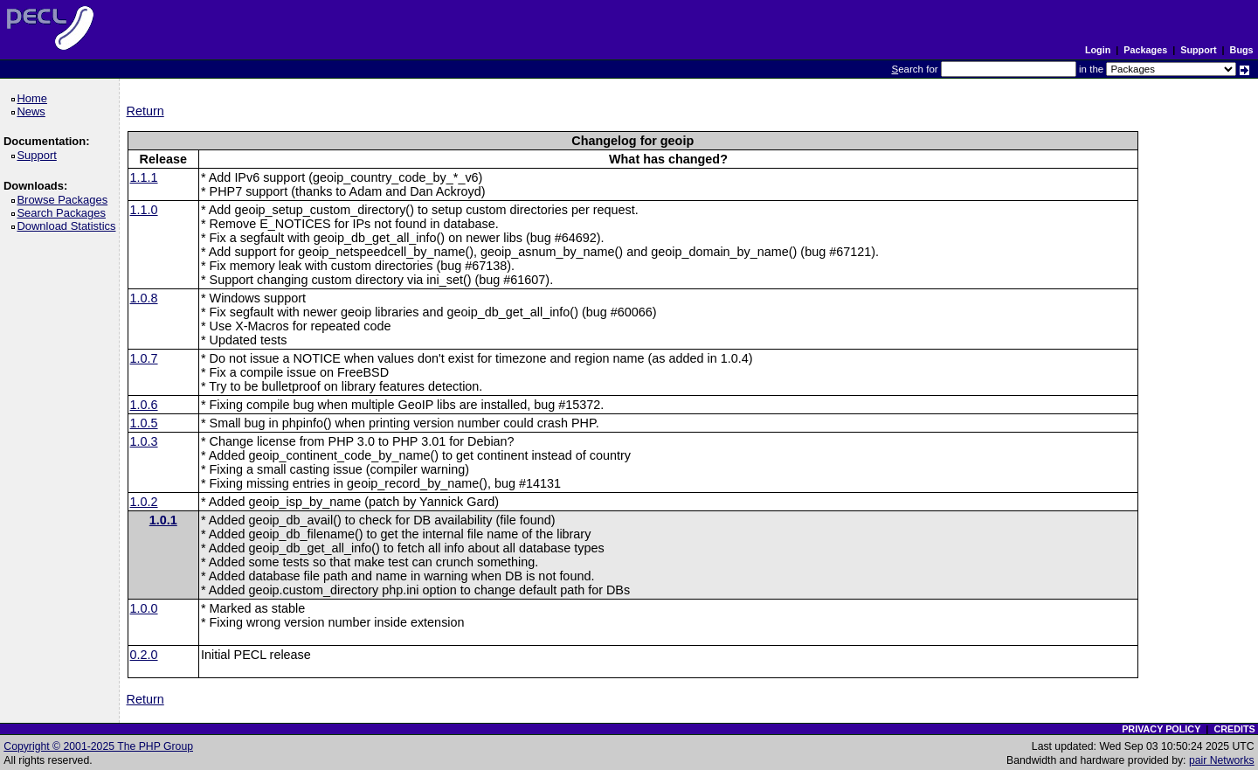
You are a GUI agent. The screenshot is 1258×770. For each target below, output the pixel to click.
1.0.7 (144, 358)
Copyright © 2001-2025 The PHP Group (98, 746)
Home (34, 98)
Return (145, 111)
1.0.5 (144, 423)
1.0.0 (144, 608)
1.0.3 (144, 441)
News (33, 111)
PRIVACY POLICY (1161, 729)
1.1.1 (144, 177)
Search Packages (64, 212)
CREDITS (1234, 729)
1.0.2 (144, 502)
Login (1097, 50)
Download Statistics (69, 225)
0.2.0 (144, 655)
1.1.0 (144, 210)
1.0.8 (144, 298)
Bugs (1242, 50)
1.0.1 (163, 520)
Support (1198, 50)
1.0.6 (144, 405)
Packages (1145, 50)
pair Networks (1222, 760)
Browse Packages (65, 199)
